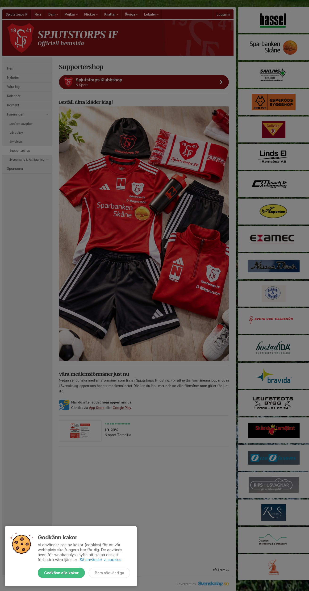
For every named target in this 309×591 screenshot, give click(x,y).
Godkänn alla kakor (61, 572)
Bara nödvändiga (109, 572)
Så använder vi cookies (100, 559)
